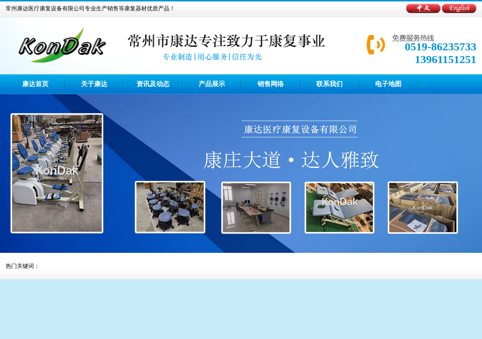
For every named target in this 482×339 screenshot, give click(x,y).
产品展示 (212, 84)
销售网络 (270, 84)
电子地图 (388, 84)
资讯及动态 (153, 84)
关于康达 (94, 84)
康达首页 (35, 84)
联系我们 (329, 84)
